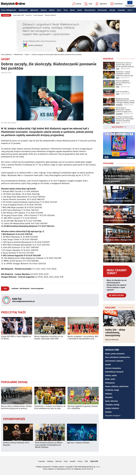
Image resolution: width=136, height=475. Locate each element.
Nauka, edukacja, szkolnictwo (116, 386)
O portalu (41, 461)
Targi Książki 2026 (18, 15)
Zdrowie (112, 10)
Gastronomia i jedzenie (114, 361)
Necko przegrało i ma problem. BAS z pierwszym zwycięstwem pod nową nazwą (83, 337)
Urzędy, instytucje (112, 408)
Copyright (68, 467)
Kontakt (72, 461)
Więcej (131, 10)
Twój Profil (94, 461)
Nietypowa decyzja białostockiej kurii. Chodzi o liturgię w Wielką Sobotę (125, 101)
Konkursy (29, 15)
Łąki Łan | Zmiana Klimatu (78, 443)
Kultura (52, 10)
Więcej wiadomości (118, 127)
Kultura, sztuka (111, 375)
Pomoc (80, 461)
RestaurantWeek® (50, 15)
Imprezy (76, 3)
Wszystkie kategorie (112, 416)
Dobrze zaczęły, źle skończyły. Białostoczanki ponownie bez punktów (57, 54)
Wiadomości (23, 10)
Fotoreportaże (14, 419)
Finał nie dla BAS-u (122, 92)
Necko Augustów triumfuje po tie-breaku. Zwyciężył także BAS (49, 337)
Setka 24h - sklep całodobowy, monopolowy (115, 332)
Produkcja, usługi (112, 390)
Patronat (58, 461)
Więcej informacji (112, 340)
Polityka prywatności (43, 467)
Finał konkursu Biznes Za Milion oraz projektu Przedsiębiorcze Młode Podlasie (48, 445)
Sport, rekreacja (111, 401)
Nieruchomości (89, 10)
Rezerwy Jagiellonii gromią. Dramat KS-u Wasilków (83, 407)
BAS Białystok (24, 288)
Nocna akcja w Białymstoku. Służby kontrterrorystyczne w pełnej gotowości (16, 407)
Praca (66, 10)
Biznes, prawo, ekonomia (115, 354)
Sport (59, 10)
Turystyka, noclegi (112, 405)
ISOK (86, 461)
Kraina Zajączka (38, 15)
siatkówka (14, 288)
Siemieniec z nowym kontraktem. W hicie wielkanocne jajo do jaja (49, 407)
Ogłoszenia (101, 3)
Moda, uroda (110, 379)
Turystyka (121, 10)
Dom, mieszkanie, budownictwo (117, 357)
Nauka (79, 10)
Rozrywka (109, 397)
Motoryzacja (102, 10)
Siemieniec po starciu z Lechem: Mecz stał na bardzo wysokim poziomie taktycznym (125, 65)
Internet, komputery (113, 368)
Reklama (108, 394)
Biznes (72, 10)
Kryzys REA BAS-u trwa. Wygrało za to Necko (16, 337)
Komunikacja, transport (114, 372)
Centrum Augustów (37, 288)
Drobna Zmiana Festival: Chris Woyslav (16, 444)
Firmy (88, 3)
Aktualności (119, 104)
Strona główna (6, 54)
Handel (108, 365)
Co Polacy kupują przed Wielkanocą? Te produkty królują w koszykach (125, 119)
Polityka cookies (58, 467)
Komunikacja (116, 3)
